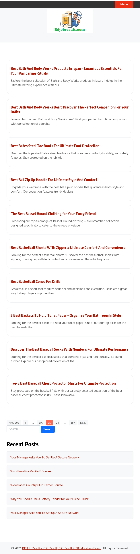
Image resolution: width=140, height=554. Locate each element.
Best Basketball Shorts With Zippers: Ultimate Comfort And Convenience (68, 247)
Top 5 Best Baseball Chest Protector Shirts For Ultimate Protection (63, 383)
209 (41, 422)
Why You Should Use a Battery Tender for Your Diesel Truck (49, 499)
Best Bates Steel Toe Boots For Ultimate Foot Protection (55, 145)
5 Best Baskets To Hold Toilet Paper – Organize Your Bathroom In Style (66, 315)
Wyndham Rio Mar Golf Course (30, 471)
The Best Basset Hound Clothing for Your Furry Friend (53, 213)
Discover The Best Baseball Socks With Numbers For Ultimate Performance (69, 349)
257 (73, 422)
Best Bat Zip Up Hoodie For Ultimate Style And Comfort (54, 179)
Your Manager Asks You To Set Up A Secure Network (44, 457)
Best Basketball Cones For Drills (35, 281)
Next (83, 422)
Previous (14, 422)
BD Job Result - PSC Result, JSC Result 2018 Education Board (61, 548)
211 (57, 422)
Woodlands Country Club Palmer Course (36, 485)
